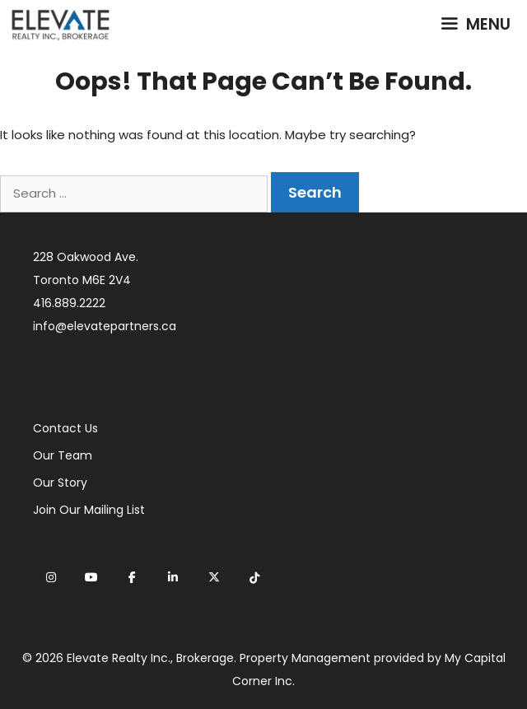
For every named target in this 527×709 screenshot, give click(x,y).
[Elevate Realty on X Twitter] (214, 577)
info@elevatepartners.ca (104, 326)
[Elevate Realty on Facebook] (132, 577)
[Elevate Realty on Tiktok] (254, 578)
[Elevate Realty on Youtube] (91, 577)
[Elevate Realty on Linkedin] (173, 577)
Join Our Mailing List (89, 509)
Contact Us (65, 428)
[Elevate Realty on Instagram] (51, 577)
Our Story (60, 482)
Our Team (62, 455)
